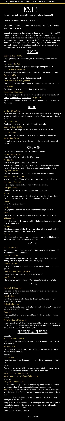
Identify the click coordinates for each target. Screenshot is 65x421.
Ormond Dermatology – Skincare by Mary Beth (17, 80)
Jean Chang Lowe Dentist (11, 247)
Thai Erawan (7, 207)
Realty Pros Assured (10, 346)
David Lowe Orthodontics (11, 255)
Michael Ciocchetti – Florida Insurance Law (16, 373)
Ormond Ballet (8, 312)
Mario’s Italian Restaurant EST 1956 (14, 176)
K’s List (7, 4)
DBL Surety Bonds (9, 357)
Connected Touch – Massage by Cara (14, 69)
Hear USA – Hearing (10, 277)
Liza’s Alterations (9, 86)
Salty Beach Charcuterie (11, 170)
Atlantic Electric (8, 390)
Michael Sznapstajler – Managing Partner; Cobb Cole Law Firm (21, 376)
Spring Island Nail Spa (10, 75)
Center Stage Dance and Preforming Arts (15, 320)
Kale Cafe (7, 193)
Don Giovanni (7, 226)
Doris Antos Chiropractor (11, 263)
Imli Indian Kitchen (9, 218)
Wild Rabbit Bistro (9, 160)
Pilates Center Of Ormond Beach (13, 288)
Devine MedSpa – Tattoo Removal (13, 92)
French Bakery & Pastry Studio (13, 182)
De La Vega (7, 234)
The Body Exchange (9, 296)
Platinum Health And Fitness (12, 304)
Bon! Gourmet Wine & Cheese (12, 111)
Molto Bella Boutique (10, 132)
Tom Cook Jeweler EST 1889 (12, 64)
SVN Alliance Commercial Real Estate (14, 338)
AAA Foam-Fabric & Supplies (12, 138)
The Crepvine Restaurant (11, 187)
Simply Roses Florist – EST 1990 (13, 56)
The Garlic (7, 201)
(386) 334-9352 (37, 97)
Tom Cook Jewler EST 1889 (11, 121)
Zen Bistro (7, 212)
